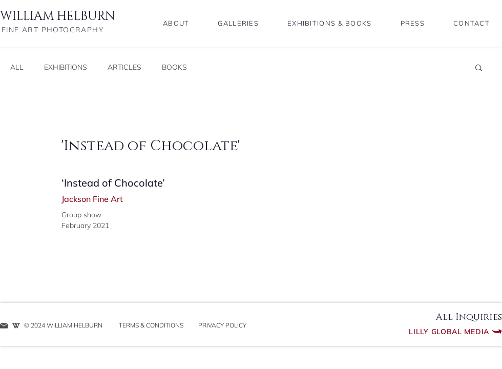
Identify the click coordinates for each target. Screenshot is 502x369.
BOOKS (174, 67)
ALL (17, 67)
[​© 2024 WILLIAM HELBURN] (66, 326)
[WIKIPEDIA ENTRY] (16, 326)
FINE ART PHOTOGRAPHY (52, 29)
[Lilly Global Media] (430, 331)
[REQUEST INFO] (4, 326)
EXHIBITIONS (65, 67)
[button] (479, 67)
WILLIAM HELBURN (57, 16)
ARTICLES (124, 67)
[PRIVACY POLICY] (222, 326)
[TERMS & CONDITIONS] (151, 326)
